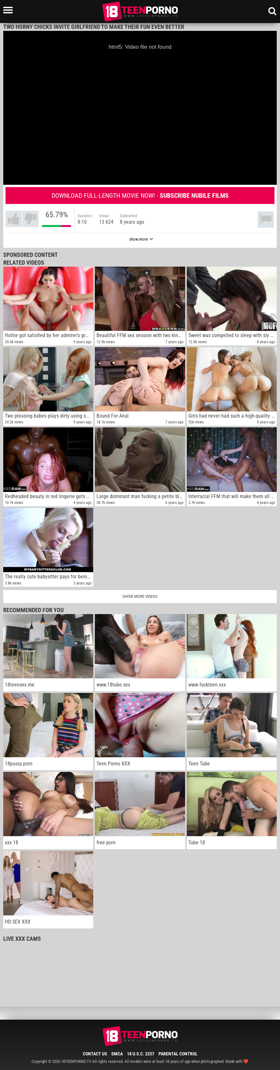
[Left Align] (9, 10)
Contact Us (95, 1053)
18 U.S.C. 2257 (140, 1053)
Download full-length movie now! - (140, 195)
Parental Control (178, 1053)
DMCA (117, 1053)
